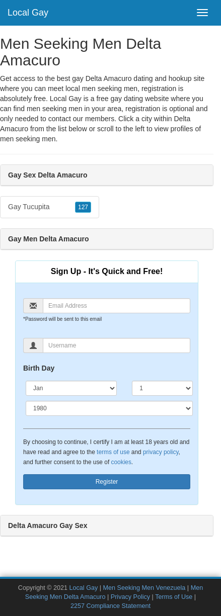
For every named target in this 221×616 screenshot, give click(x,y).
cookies (121, 462)
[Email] (116, 305)
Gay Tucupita (49, 207)
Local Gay (28, 13)
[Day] (162, 388)
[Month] (71, 388)
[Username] (116, 345)
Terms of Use (173, 596)
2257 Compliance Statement (110, 605)
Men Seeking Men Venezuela (144, 587)
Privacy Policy (130, 596)
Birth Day (38, 368)
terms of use (113, 452)
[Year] (109, 408)
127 (83, 207)
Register (107, 481)
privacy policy (160, 452)
